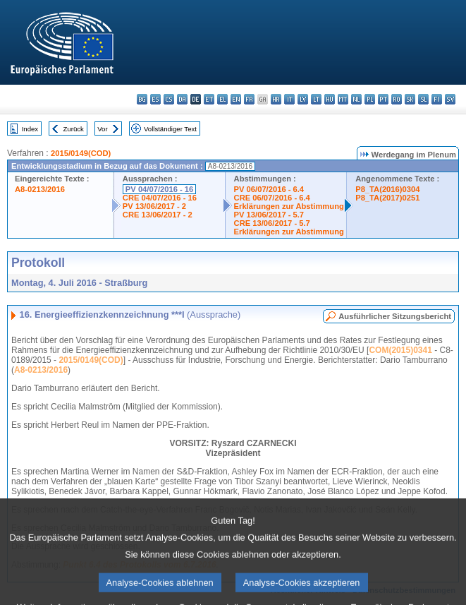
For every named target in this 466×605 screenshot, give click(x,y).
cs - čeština (169, 99)
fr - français (249, 99)
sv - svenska (450, 99)
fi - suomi (436, 99)
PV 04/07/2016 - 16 (159, 189)
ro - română (396, 99)
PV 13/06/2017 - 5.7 (269, 214)
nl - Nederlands (356, 99)
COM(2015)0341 (400, 350)
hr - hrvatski (276, 99)
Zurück (73, 129)
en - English (236, 99)
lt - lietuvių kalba (316, 99)
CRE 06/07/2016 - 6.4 (272, 197)
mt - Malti (343, 99)
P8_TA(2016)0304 (387, 189)
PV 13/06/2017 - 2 (154, 206)
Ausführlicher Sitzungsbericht (394, 316)
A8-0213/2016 (40, 189)
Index (30, 129)
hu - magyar (329, 99)
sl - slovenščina (423, 99)
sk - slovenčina (410, 99)
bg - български (142, 99)
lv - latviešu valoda (303, 99)
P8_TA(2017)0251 (387, 197)
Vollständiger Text (170, 129)
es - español (155, 99)
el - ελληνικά (222, 99)
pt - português (383, 99)
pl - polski (369, 99)
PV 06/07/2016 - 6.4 (269, 189)
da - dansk (182, 99)
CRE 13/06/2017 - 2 (157, 214)
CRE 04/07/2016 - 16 (160, 197)
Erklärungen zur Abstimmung (289, 206)
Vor (102, 129)
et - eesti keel (209, 99)
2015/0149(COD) (81, 153)
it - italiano (289, 99)
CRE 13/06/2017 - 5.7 (272, 223)
